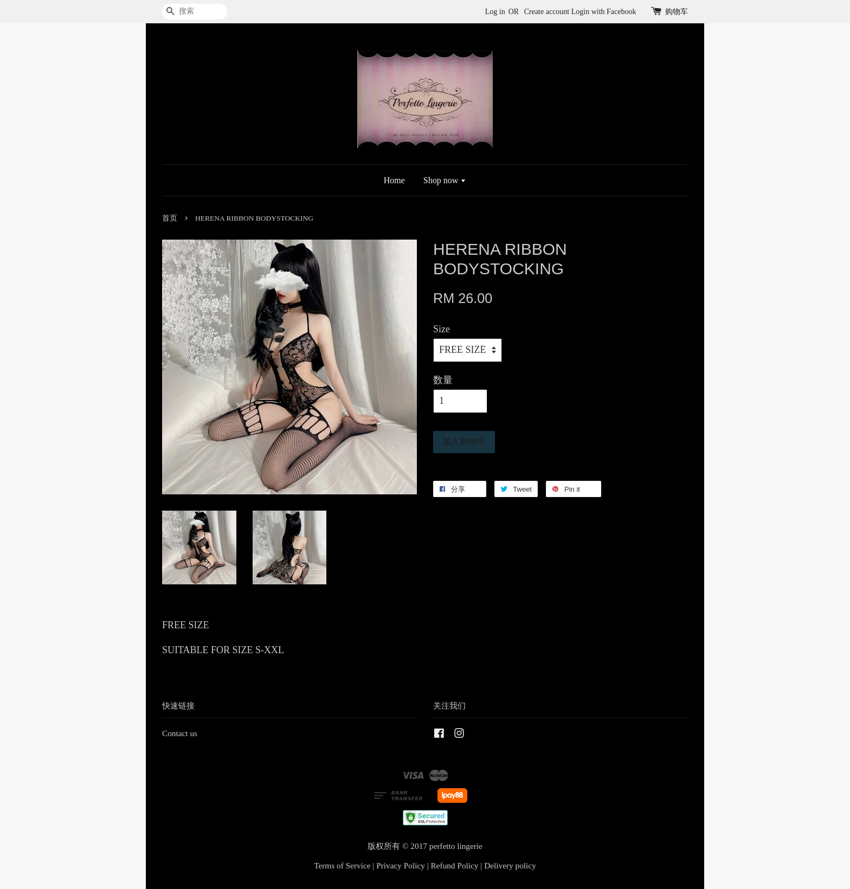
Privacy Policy (400, 865)
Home (394, 180)
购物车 (676, 12)
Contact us (179, 733)
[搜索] (194, 12)
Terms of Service (342, 865)
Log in (495, 12)
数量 (443, 380)
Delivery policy (510, 865)
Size (441, 329)
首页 (169, 218)
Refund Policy (455, 865)
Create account (547, 12)
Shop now (444, 180)
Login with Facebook (603, 12)
